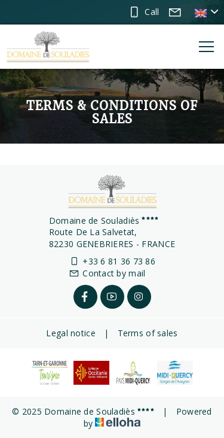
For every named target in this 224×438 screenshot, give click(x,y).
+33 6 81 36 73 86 (112, 261)
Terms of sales (148, 333)
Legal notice (70, 333)
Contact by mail (107, 273)
